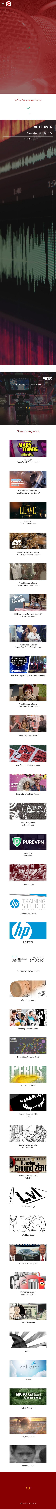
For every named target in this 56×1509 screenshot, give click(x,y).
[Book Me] (28, 138)
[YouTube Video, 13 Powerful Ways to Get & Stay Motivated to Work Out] (28, 309)
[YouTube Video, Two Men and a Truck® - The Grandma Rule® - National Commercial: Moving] (28, 225)
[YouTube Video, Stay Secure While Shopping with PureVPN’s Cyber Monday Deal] (28, 261)
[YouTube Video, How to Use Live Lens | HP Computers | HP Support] (28, 345)
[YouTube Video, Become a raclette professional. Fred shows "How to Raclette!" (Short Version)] (28, 178)
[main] (28, 100)
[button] (3, 3)
